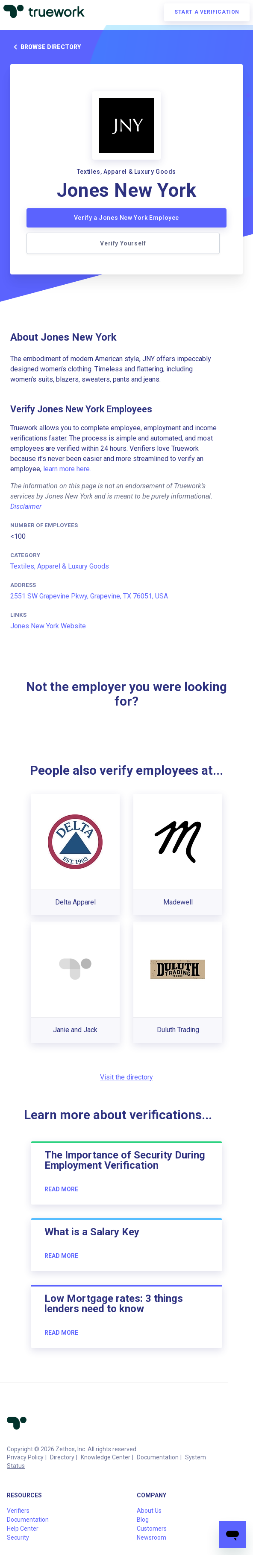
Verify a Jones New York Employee (126, 217)
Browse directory (45, 47)
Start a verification (206, 12)
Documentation (158, 1457)
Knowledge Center (105, 1457)
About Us (149, 1510)
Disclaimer (25, 506)
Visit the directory (126, 1077)
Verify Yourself (123, 243)
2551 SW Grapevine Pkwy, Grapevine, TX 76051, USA (89, 596)
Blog (143, 1519)
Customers (152, 1528)
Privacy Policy (25, 1457)
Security (18, 1537)
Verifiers (18, 1510)
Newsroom (151, 1537)
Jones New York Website (48, 626)
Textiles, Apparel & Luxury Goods (59, 566)
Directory (62, 1457)
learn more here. (67, 469)
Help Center (22, 1528)
